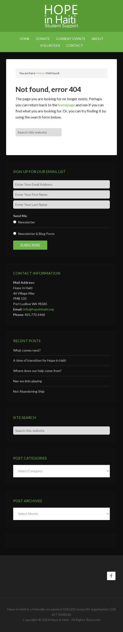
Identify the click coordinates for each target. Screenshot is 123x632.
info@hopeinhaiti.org (38, 309)
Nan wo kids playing (27, 381)
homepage (66, 105)
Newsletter (26, 222)
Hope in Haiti (61, 16)
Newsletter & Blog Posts (36, 234)
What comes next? (27, 350)
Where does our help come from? (37, 371)
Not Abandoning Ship (28, 391)
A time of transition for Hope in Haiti (39, 360)
